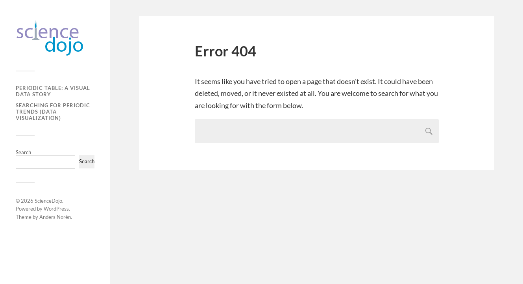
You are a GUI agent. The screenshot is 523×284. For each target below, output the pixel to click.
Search (23, 152)
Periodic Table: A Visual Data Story (53, 91)
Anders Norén (55, 217)
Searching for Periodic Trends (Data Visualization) (53, 111)
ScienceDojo (48, 201)
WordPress (56, 209)
